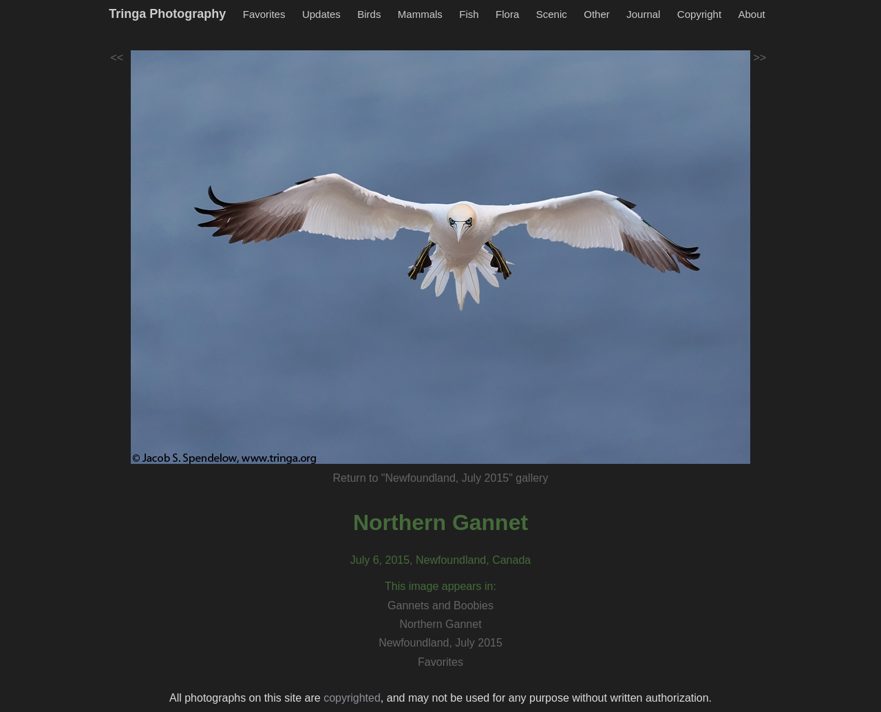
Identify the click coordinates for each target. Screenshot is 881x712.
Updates (321, 14)
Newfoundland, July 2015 (440, 643)
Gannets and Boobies (440, 605)
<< (117, 57)
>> (760, 57)
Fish (468, 14)
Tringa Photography (167, 14)
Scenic (551, 14)
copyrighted (352, 698)
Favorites (264, 14)
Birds (369, 14)
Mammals (420, 14)
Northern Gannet (440, 522)
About (752, 14)
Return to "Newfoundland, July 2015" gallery (441, 478)
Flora (507, 14)
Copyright (699, 14)
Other (597, 14)
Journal (643, 14)
